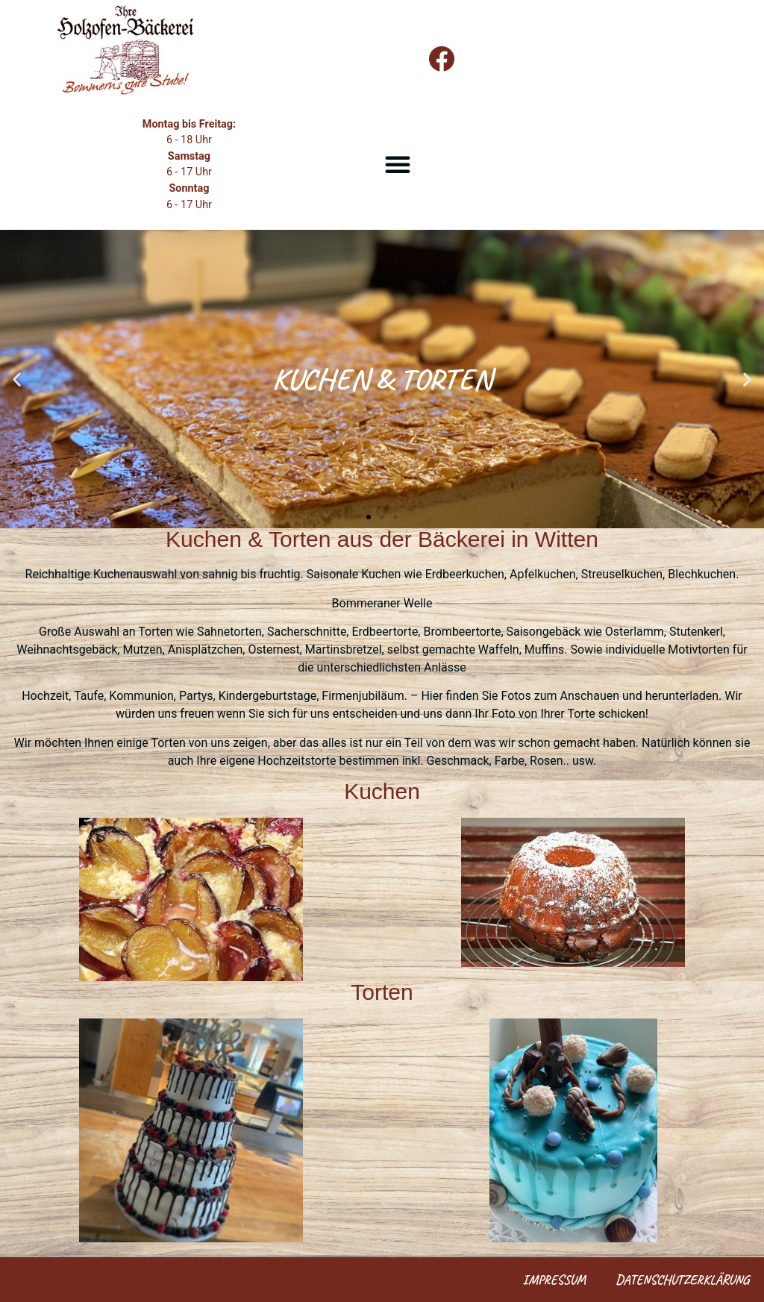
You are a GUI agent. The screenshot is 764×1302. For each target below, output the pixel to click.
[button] (398, 164)
